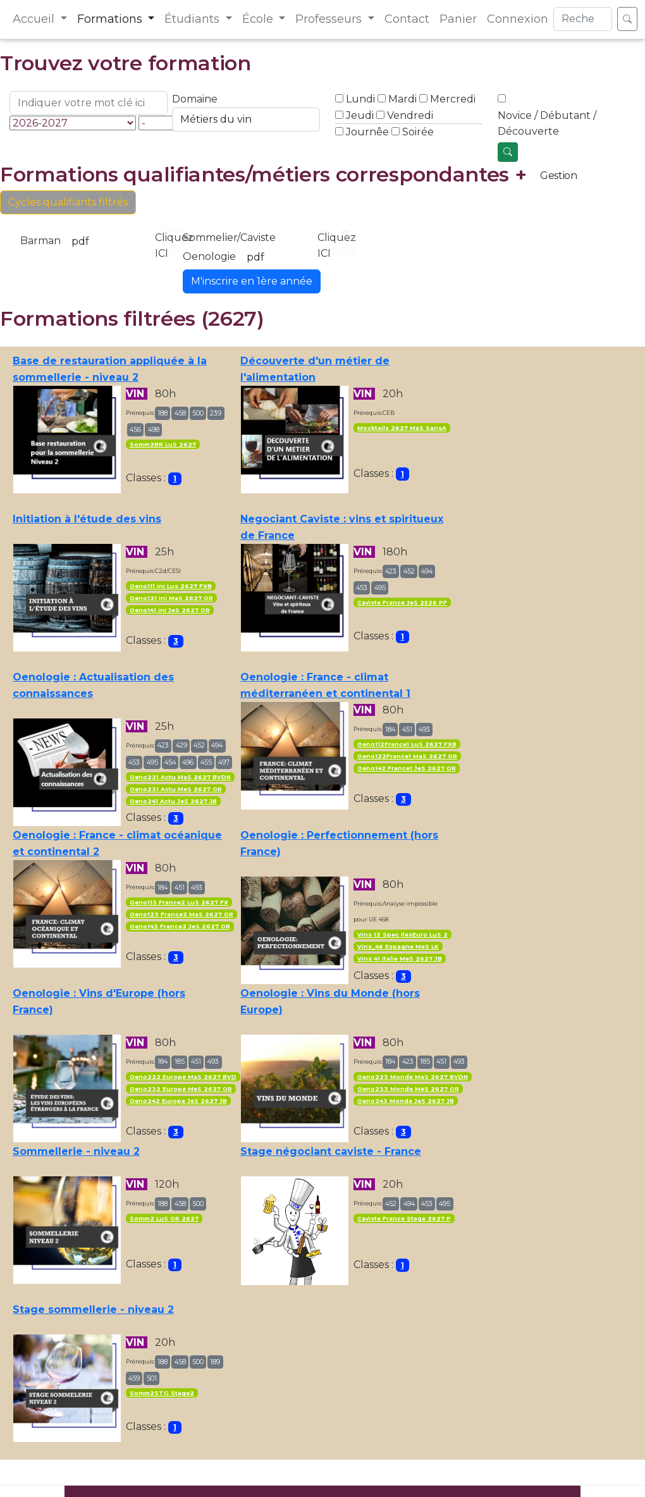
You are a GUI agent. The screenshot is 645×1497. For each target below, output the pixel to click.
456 (135, 430)
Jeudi (360, 115)
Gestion (558, 175)
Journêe (367, 132)
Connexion (517, 19)
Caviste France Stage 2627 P (404, 1218)
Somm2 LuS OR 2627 (164, 1218)
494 (427, 571)
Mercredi (453, 99)
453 (361, 588)
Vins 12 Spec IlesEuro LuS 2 (402, 934)
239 (215, 413)
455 (206, 762)
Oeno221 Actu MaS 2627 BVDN (180, 776)
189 (215, 1362)
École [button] (259, 19)
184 (390, 729)
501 (152, 1378)
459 (134, 1378)
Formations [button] (111, 19)
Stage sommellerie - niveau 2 (93, 1309)
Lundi (360, 99)
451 (407, 729)
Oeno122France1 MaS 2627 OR (407, 756)
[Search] (582, 19)
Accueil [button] (35, 19)
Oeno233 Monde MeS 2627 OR (408, 1088)
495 (380, 588)
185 (180, 1061)
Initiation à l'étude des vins (87, 519)
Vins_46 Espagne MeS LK (398, 946)
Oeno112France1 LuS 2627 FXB (407, 744)
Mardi (402, 99)
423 (390, 571)
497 (224, 762)
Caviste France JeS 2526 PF (402, 602)
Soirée (418, 132)
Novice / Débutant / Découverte (547, 123)
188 (162, 413)
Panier (458, 19)
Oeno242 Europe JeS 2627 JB (178, 1100)
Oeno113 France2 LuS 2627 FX (179, 902)
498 (153, 430)
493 (424, 729)
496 (188, 762)
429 (181, 745)
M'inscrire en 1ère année (251, 281)
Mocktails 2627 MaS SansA (401, 427)
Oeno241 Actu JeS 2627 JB (173, 801)
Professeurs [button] (330, 19)
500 (198, 413)
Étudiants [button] (193, 19)
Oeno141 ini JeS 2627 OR (170, 610)
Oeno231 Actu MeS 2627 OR (176, 788)
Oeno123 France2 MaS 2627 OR (181, 914)
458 (180, 413)
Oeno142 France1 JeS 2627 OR (406, 768)
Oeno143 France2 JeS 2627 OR (180, 926)
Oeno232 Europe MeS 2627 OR (181, 1088)
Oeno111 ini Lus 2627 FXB (171, 585)
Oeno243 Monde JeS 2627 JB (405, 1100)
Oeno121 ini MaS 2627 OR (171, 597)
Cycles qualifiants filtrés (68, 202)
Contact (406, 19)
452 (409, 571)
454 (170, 762)
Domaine (195, 99)
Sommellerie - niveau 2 (76, 1151)
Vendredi (410, 115)
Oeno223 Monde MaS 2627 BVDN (412, 1076)
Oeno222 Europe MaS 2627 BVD (183, 1076)
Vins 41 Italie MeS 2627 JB (399, 958)
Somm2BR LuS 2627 (163, 444)
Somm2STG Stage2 (162, 1392)
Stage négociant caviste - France (330, 1151)
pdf (80, 241)
